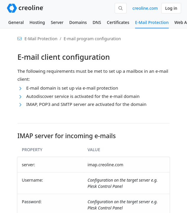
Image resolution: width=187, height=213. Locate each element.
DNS (97, 22)
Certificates (118, 22)
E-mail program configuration (92, 38)
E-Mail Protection (152, 22)
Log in (171, 8)
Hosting (37, 22)
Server (57, 22)
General (16, 22)
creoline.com (145, 8)
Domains (78, 22)
